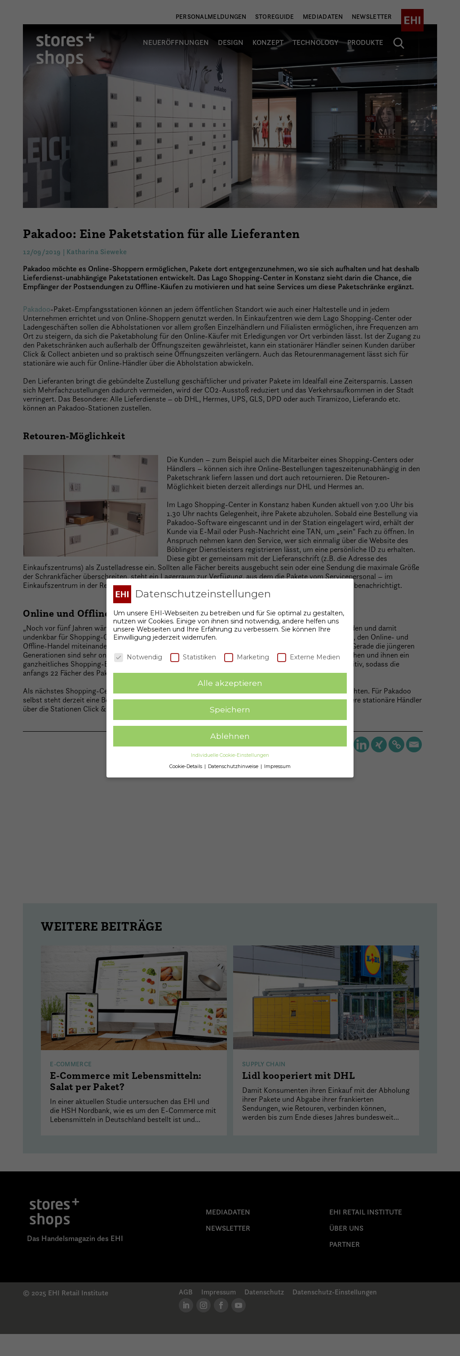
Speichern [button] (230, 709)
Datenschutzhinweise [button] (234, 766)
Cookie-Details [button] (186, 766)
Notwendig (138, 656)
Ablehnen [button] (230, 735)
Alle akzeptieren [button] (230, 682)
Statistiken (193, 656)
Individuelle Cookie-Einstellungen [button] (230, 754)
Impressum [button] (277, 766)
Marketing (246, 656)
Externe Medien (308, 656)
